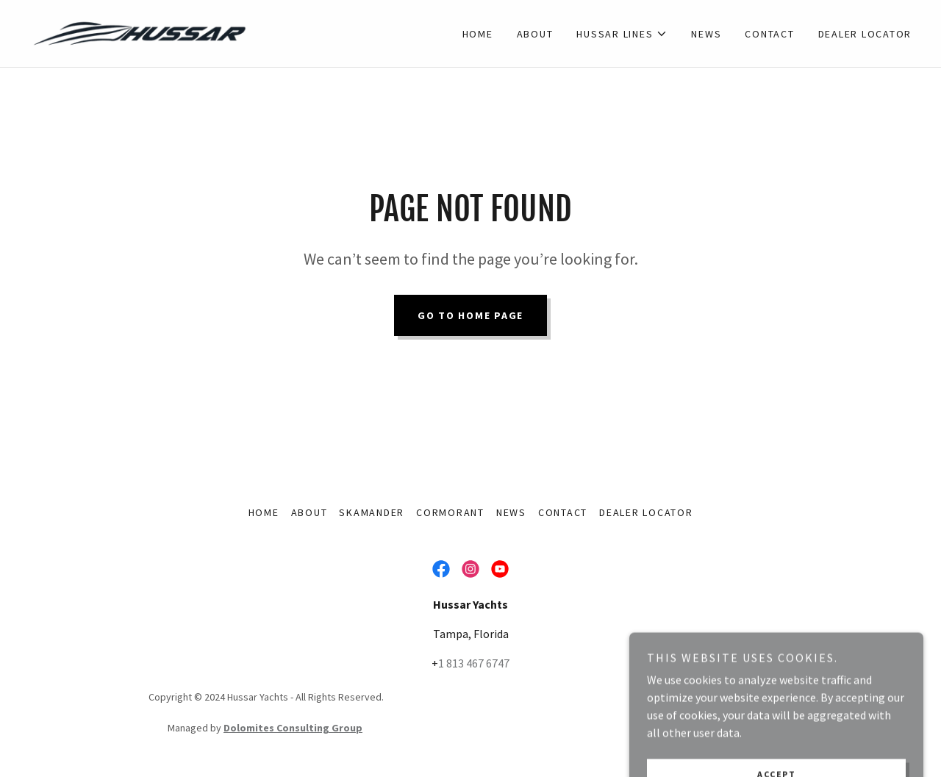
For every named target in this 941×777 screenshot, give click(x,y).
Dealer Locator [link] (865, 33)
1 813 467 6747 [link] (473, 663)
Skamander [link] (371, 512)
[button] (622, 34)
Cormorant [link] (450, 512)
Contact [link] (769, 33)
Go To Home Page (470, 315)
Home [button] (263, 512)
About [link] (535, 33)
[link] (139, 31)
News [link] (706, 33)
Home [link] (477, 33)
